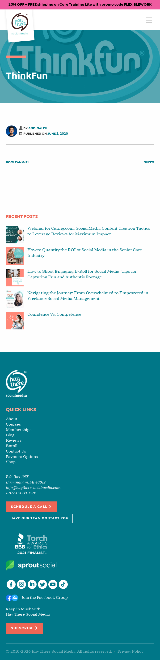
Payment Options (22, 457)
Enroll (11, 446)
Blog (10, 435)
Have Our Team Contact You (39, 518)
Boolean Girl (17, 162)
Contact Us (16, 451)
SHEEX (149, 162)
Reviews (13, 440)
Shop (11, 462)
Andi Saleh (37, 128)
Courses (13, 424)
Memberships (18, 430)
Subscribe (24, 628)
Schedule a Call (31, 506)
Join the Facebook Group (45, 598)
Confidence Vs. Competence (54, 314)
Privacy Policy (130, 651)
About (11, 419)
